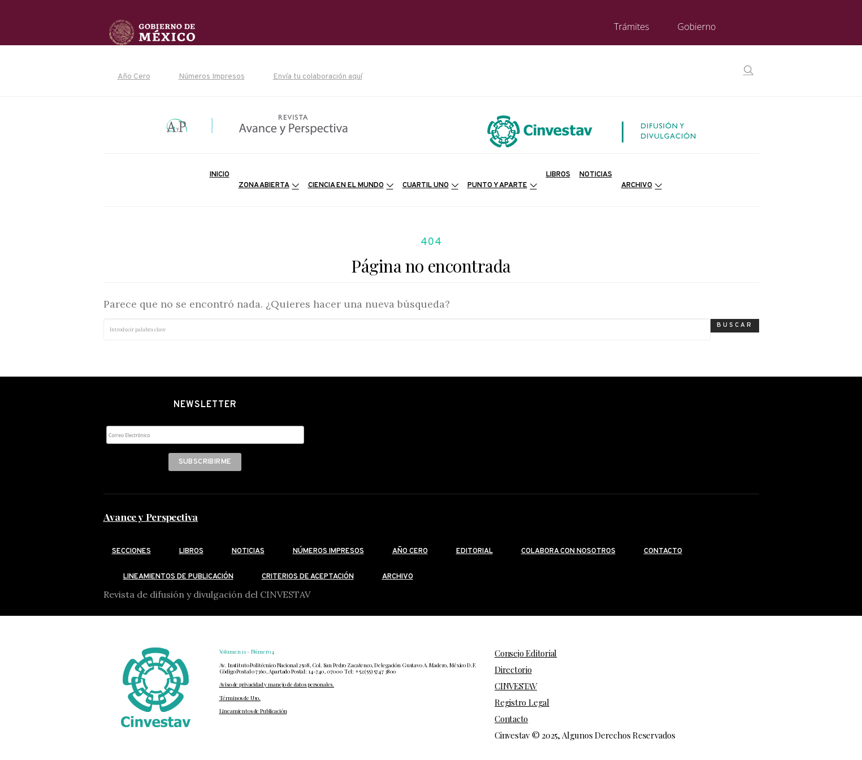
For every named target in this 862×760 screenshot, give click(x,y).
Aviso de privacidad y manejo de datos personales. (277, 684)
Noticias (595, 174)
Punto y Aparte (497, 185)
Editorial (474, 551)
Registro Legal (522, 702)
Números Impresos (212, 76)
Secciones (131, 551)
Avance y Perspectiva (150, 517)
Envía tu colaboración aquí (317, 76)
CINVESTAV (516, 686)
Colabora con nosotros (568, 551)
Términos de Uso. (240, 698)
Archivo (636, 185)
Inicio (219, 174)
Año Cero (134, 76)
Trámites (631, 26)
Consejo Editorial (526, 653)
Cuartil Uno (425, 185)
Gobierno (697, 26)
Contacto (663, 551)
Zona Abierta (264, 185)
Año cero (410, 551)
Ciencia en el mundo (346, 185)
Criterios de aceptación (308, 576)
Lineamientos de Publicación (253, 711)
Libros (558, 174)
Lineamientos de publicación (178, 576)
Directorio (513, 669)
